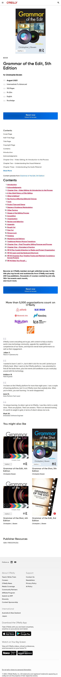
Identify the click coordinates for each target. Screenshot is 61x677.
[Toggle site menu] (2, 2)
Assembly (10, 224)
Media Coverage (8, 586)
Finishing (10, 236)
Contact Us (30, 577)
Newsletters (30, 580)
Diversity (5, 599)
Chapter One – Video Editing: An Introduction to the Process (30, 190)
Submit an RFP (7, 596)
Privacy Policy (31, 583)
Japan (4, 616)
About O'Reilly (8, 573)
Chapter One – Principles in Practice (21, 247)
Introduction (12, 185)
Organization (12, 219)
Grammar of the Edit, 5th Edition (32, 176)
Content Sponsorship (10, 602)
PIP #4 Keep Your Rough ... (17, 261)
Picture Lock (12, 233)
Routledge (11, 100)
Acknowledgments (14, 187)
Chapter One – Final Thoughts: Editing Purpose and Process (29, 244)
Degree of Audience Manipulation (20, 207)
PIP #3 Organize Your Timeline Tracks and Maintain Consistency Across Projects (31, 257)
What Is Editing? (13, 196)
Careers (5, 580)
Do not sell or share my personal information (16, 670)
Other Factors (12, 210)
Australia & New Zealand (11, 613)
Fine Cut (10, 230)
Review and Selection (15, 222)
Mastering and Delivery (16, 239)
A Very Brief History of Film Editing (20, 193)
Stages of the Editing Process (18, 213)
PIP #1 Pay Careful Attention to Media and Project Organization (31, 250)
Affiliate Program (8, 593)
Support (29, 573)
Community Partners (9, 590)
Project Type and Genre (16, 204)
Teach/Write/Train (9, 577)
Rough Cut (11, 227)
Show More (7, 171)
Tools (9, 202)
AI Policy (29, 586)
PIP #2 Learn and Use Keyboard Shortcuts (22, 253)
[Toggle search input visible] (58, 2)
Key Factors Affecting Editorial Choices (22, 199)
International (8, 609)
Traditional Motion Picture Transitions (21, 241)
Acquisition (11, 216)
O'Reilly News (7, 583)
